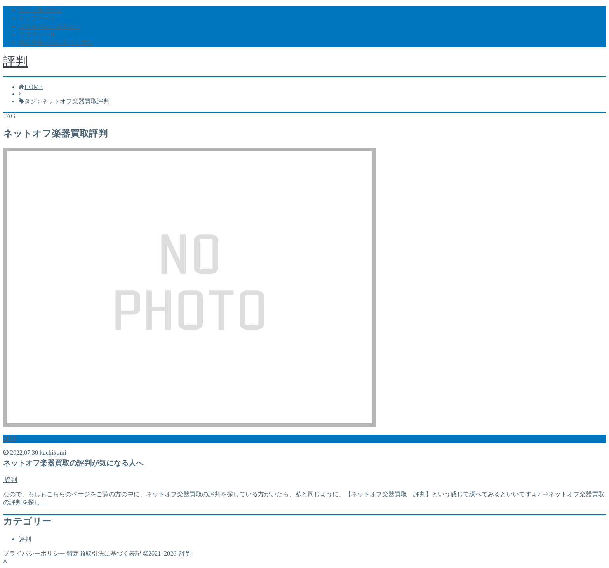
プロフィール (37, 34)
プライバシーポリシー (50, 26)
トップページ (37, 18)
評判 (15, 61)
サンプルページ (40, 10)
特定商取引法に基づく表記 (56, 42)
